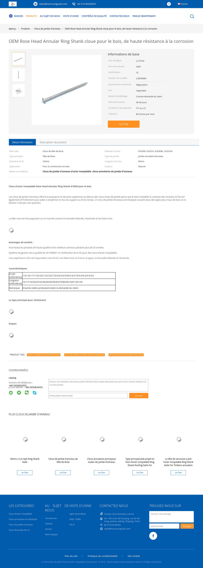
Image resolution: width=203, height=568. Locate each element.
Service (48, 529)
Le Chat (123, 124)
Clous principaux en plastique (23, 519)
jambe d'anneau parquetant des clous (126, 354)
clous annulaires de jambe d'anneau (44, 354)
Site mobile (134, 556)
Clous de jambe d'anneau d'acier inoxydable (84, 354)
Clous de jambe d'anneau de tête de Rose (63, 460)
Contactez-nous (119, 15)
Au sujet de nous (50, 15)
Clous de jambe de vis (19, 530)
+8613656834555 (17, 385)
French (184, 3)
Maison (16, 16)
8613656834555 (34, 387)
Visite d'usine (71, 15)
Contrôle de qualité (94, 15)
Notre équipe (51, 534)
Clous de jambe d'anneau (21, 524)
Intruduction (51, 518)
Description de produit (53, 142)
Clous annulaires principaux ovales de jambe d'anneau (101, 460)
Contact (139, 395)
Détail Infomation (22, 142)
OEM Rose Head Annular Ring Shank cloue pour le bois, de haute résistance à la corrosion (111, 28)
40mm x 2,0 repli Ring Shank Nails (24, 460)
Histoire (48, 523)
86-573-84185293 (86, 4)
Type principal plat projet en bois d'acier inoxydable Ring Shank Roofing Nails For (139, 462)
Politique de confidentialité (102, 556)
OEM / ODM (75, 519)
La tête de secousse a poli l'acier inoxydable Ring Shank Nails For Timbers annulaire (178, 462)
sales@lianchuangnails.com (53, 3)
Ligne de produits (77, 513)
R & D (72, 524)
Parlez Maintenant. (144, 15)
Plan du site (71, 556)
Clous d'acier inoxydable (20, 513)
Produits (31, 15)
